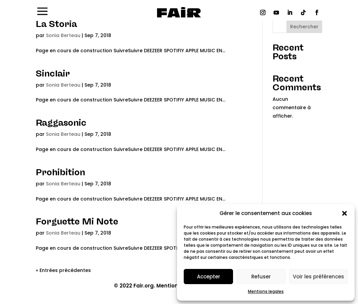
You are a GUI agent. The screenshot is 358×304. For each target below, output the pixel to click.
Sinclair (53, 73)
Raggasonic (61, 122)
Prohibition (60, 172)
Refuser (261, 276)
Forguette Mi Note (77, 221)
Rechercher (304, 26)
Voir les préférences (318, 276)
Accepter (208, 276)
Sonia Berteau (63, 35)
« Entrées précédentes (63, 270)
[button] (344, 213)
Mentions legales (266, 291)
